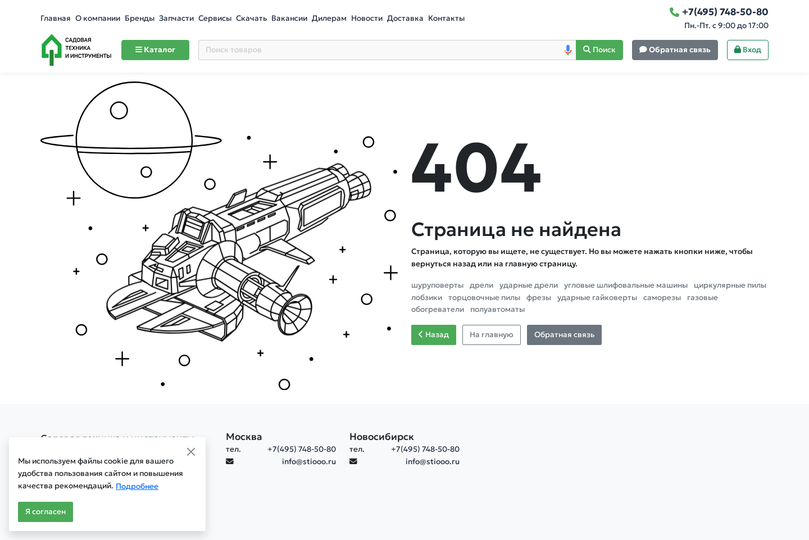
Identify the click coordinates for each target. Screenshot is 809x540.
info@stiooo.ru (309, 461)
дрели (482, 285)
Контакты (446, 18)
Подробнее (137, 486)
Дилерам (329, 18)
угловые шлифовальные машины (626, 285)
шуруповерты (438, 285)
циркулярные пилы (730, 285)
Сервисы (214, 18)
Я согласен (45, 511)
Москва (244, 436)
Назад (434, 334)
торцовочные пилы (485, 297)
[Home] (76, 50)
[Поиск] (599, 50)
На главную (491, 334)
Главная (55, 18)
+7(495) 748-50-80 (301, 449)
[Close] (191, 451)
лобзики (427, 297)
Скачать (251, 18)
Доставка (405, 18)
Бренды (139, 18)
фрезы (539, 297)
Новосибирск (381, 436)
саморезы (663, 297)
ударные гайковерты (598, 297)
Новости (367, 18)
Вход (747, 50)
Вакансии (289, 18)
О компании (97, 18)
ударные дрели (529, 285)
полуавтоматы (497, 309)
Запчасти (176, 18)
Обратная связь (564, 334)
